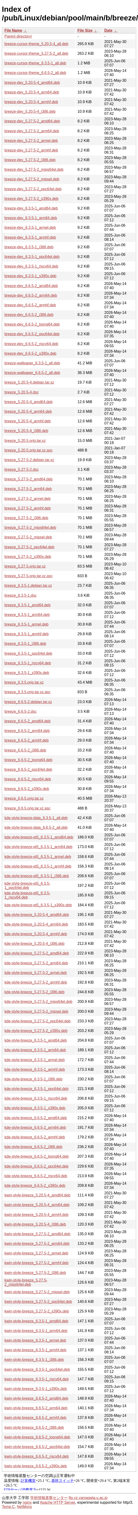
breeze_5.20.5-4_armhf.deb (27, 421)
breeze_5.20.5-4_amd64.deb (28, 402)
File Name (13, 30)
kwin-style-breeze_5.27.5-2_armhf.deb (36, 1263)
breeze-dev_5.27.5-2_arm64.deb (31, 131)
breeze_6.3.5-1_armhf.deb (26, 634)
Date (108, 30)
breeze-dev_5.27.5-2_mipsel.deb (31, 179)
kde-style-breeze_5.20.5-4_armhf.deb (35, 934)
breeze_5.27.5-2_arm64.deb (28, 489)
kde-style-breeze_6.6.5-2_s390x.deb (34, 1186)
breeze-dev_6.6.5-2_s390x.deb (30, 353)
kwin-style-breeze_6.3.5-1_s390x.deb (35, 1389)
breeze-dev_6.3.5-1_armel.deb (30, 228)
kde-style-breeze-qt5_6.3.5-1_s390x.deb (38, 905)
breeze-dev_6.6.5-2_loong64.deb (32, 324)
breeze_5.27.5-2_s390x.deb (27, 557)
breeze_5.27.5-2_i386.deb (26, 518)
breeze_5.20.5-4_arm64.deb (28, 411)
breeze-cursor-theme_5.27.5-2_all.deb (36, 53)
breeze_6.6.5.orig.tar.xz (24, 798)
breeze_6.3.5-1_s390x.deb (26, 673)
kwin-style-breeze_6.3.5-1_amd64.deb (36, 1321)
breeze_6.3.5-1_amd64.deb (27, 605)
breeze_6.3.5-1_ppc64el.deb (28, 653)
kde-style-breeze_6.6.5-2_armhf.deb (34, 1137)
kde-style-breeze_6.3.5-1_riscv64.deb (35, 1098)
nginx (27, 1502)
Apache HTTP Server (57, 1502)
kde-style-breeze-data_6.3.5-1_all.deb (36, 818)
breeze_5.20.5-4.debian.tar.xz (29, 382)
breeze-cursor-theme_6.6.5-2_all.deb (35, 73)
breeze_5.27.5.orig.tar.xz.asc (28, 576)
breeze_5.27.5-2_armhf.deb (27, 508)
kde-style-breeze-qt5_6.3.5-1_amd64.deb (38, 837)
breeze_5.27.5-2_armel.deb (27, 499)
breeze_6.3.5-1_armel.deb (26, 624)
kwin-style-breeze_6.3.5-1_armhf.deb (35, 1350)
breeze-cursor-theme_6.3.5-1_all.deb (35, 63)
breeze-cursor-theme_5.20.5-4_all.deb (36, 44)
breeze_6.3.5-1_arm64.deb (27, 615)
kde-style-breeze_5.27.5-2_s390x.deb (35, 1031)
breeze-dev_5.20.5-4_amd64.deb (32, 83)
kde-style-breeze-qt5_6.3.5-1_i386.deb (36, 876)
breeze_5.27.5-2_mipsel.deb (28, 537)
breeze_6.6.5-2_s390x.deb (26, 789)
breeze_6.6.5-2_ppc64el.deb (28, 769)
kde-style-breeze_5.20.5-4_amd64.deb (36, 915)
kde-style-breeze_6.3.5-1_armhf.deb (34, 1069)
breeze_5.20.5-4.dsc (21, 392)
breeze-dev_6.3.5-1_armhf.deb (30, 237)
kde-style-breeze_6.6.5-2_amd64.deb (35, 1118)
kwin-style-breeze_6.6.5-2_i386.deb (34, 1427)
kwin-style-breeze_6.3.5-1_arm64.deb (35, 1331)
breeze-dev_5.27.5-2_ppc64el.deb (33, 189)
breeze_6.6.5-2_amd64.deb (27, 721)
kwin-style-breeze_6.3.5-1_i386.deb (34, 1360)
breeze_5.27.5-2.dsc (21, 469)
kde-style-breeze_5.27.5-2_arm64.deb (36, 963)
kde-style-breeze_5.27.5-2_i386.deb (34, 992)
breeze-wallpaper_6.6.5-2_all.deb (32, 373)
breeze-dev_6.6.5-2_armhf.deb (30, 305)
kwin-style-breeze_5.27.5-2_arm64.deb (36, 1244)
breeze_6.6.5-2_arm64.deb (27, 731)
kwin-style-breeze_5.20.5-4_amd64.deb (37, 1195)
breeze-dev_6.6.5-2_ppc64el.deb (32, 334)
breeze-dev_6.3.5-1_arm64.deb (30, 218)
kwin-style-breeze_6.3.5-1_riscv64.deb (36, 1379)
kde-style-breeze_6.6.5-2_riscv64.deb (35, 1176)
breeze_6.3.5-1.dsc (20, 595)
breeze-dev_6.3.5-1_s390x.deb (30, 276)
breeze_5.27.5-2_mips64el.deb (30, 528)
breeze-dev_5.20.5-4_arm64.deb (31, 92)
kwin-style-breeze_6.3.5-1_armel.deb (35, 1340)
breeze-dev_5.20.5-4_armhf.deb (31, 102)
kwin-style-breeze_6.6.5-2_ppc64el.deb (37, 1447)
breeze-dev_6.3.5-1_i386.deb (28, 247)
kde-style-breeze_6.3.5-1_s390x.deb (34, 1108)
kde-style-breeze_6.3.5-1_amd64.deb (35, 1040)
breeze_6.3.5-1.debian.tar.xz (28, 586)
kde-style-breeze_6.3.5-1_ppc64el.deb (36, 1089)
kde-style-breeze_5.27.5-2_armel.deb (35, 973)
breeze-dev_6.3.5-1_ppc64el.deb (32, 257)
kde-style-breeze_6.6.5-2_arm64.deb (35, 1127)
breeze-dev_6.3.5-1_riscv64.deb (31, 266)
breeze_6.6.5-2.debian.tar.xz (28, 702)
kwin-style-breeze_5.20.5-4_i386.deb (35, 1224)
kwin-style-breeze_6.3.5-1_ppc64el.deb (37, 1369)
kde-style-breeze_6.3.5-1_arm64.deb (35, 1050)
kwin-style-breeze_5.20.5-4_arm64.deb (36, 1205)
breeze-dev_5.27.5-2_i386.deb (30, 160)
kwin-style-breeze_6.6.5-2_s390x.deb (35, 1466)
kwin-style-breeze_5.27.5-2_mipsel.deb (37, 1292)
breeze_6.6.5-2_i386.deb (25, 750)
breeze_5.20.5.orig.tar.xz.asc (28, 450)
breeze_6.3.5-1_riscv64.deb (27, 663)
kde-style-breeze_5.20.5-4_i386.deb (34, 944)
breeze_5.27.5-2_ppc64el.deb (29, 547)
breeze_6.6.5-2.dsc (20, 711)
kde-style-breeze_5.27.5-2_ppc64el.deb (37, 1021)
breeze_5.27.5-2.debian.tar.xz (29, 460)
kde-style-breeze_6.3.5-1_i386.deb (33, 1079)
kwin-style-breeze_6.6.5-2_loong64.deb (37, 1437)
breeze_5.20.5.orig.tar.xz (25, 441)
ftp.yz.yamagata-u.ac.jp (88, 1498)
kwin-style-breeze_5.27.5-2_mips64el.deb (25, 1282)
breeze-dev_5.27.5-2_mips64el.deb (33, 169)
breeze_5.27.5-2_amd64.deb (28, 479)
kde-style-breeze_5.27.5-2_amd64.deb (36, 953)
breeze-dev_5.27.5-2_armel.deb (31, 141)
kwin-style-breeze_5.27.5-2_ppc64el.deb (38, 1302)
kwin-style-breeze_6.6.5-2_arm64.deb (35, 1408)
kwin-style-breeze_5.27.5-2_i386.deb (35, 1273)
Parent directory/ (18, 36)
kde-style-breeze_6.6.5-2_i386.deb (33, 1147)
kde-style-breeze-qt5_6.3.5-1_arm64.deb (38, 847)
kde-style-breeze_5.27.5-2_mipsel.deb (36, 1011)
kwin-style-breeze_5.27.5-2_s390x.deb (36, 1311)
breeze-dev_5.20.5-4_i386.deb (30, 111)
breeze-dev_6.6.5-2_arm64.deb (30, 295)
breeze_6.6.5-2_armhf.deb (26, 740)
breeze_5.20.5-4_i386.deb (26, 431)
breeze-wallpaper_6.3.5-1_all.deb (32, 363)
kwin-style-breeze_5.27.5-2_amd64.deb (37, 1234)
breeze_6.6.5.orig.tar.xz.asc (27, 808)
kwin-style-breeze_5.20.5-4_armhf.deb (36, 1215)
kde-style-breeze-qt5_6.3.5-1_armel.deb (37, 857)
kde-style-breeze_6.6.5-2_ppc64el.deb (36, 1166)
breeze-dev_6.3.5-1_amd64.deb (31, 208)
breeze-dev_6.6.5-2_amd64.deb (31, 286)
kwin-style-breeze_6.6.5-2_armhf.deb (35, 1418)
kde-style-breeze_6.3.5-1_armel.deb (34, 1060)
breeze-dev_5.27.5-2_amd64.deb (32, 121)
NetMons (24, 1507)
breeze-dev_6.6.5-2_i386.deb (28, 315)
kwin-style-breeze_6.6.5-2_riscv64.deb (36, 1456)
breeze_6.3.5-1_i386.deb (25, 644)
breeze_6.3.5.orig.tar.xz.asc (27, 692)
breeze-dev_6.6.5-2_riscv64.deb (31, 344)
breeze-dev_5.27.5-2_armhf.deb (31, 150)
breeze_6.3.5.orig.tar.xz (24, 682)
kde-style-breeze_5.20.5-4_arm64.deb (36, 924)
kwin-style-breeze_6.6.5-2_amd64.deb (36, 1398)
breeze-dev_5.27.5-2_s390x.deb (31, 199)
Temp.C (8, 1507)
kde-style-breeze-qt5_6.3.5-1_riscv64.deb (27, 895)
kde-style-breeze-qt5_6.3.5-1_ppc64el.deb (27, 885)
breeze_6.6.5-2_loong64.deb (28, 760)
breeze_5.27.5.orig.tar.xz (25, 566)
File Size (85, 30)
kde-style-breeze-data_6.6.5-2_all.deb (36, 828)
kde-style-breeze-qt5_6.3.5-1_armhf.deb (37, 866)
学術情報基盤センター (49, 1498)
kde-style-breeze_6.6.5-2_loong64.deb (36, 1156)
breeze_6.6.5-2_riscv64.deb (27, 779)
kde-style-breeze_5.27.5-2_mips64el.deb (38, 1002)
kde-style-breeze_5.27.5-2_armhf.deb (35, 982)
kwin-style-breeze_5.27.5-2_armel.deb (36, 1253)
